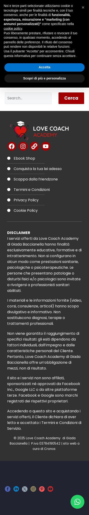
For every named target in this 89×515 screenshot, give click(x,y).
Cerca (71, 98)
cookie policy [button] (13, 28)
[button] (83, 7)
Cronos (50, 449)
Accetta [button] (44, 67)
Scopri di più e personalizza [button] (44, 78)
